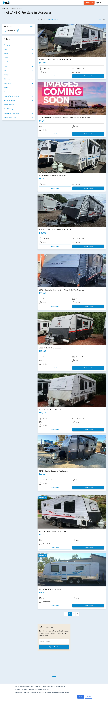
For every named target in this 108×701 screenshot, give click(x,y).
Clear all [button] (31, 26)
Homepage (5, 8)
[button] (12, 30)
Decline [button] (89, 696)
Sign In (98, 3)
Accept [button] (80, 696)
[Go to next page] (77, 614)
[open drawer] (103, 2)
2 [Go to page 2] (74, 614)
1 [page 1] (70, 614)
